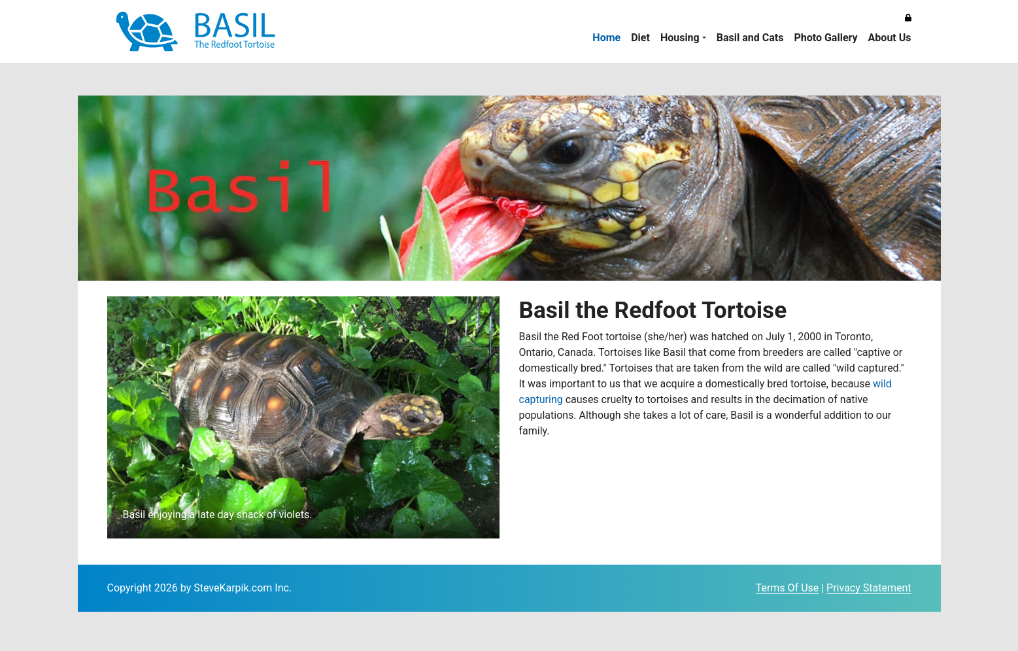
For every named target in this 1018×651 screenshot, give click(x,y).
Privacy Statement (868, 588)
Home (606, 37)
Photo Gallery (825, 37)
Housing (680, 37)
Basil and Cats (750, 37)
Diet (640, 37)
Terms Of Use (787, 588)
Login (743, 588)
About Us (889, 37)
